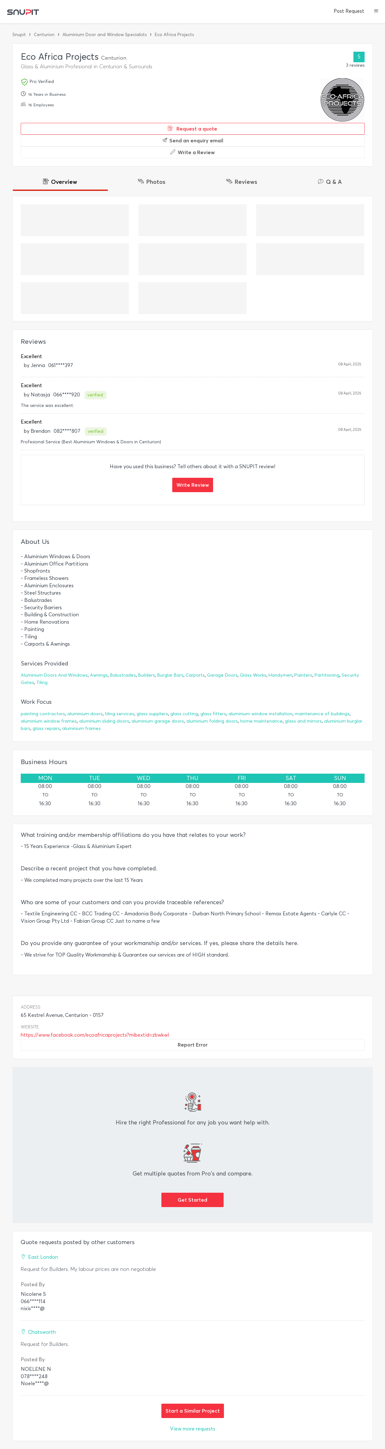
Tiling (42, 682)
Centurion (44, 34)
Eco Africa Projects (174, 34)
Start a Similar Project (193, 1411)
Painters (303, 675)
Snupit (19, 34)
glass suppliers (152, 714)
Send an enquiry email (192, 140)
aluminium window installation (260, 714)
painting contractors (43, 714)
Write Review (192, 485)
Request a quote (192, 128)
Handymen (280, 675)
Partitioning (327, 675)
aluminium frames (81, 728)
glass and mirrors (303, 721)
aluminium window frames (49, 721)
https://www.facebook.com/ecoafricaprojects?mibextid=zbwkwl (95, 1035)
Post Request (349, 11)
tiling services (119, 714)
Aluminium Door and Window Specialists (105, 34)
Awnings (99, 675)
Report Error (193, 1044)
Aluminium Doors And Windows (54, 675)
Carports (195, 675)
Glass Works (253, 675)
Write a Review (192, 152)
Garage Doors (222, 675)
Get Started (192, 1200)
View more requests (192, 1429)
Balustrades (123, 675)
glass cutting (184, 714)
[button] (376, 11)
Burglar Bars (170, 675)
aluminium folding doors (212, 721)
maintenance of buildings (322, 714)
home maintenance (261, 721)
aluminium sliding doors (104, 721)
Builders (146, 675)
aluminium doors (85, 714)
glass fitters (213, 714)
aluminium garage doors (157, 721)
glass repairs (46, 728)
